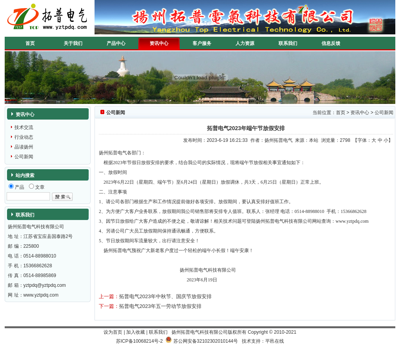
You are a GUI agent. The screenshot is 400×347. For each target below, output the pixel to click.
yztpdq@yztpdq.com (44, 285)
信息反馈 (330, 43)
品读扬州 (23, 147)
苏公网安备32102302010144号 (205, 341)
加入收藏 (135, 332)
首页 (30, 43)
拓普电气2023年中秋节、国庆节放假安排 (165, 296)
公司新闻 (23, 156)
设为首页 (113, 332)
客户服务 (202, 43)
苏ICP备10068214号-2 (139, 341)
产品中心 (116, 43)
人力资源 (245, 43)
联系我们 (288, 43)
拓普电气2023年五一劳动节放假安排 (160, 306)
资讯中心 (159, 43)
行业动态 (23, 137)
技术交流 (23, 127)
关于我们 (73, 43)
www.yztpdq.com (41, 295)
